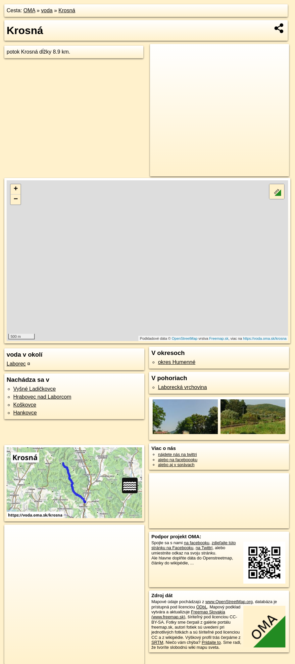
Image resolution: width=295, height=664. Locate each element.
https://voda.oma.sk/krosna (264, 338)
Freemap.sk (218, 338)
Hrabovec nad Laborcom (42, 397)
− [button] (16, 199)
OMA (29, 10)
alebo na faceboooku (177, 459)
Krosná (67, 10)
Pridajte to (211, 642)
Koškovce (24, 405)
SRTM (157, 642)
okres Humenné (176, 362)
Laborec (16, 364)
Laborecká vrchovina (182, 387)
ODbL (201, 606)
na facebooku (196, 542)
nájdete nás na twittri (177, 454)
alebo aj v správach (176, 464)
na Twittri (204, 547)
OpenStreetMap (185, 338)
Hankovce (25, 413)
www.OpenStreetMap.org (229, 601)
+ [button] (16, 189)
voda (47, 10)
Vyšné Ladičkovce (34, 389)
